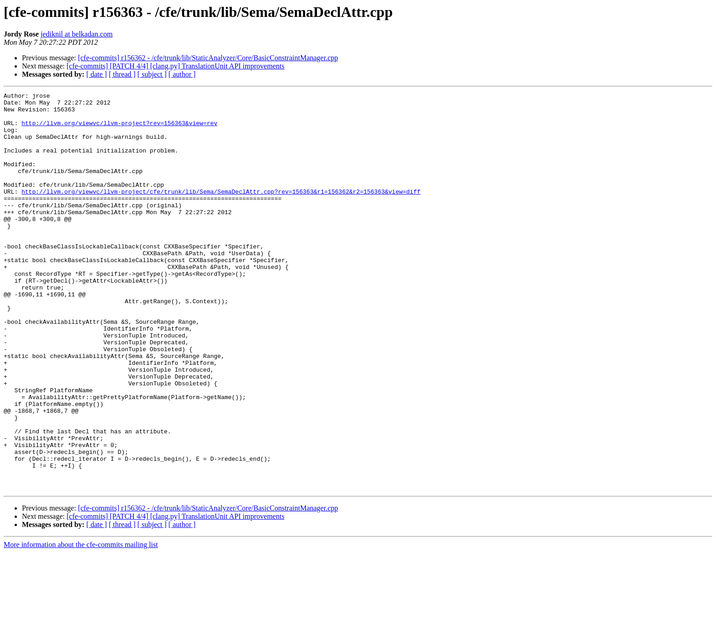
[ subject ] (152, 74)
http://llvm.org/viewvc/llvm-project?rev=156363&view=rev (119, 130)
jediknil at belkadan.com (77, 34)
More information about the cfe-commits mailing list (81, 624)
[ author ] (182, 74)
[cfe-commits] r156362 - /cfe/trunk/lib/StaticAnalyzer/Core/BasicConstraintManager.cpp (208, 58)
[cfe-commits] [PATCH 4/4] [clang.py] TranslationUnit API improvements (175, 66)
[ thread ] (122, 74)
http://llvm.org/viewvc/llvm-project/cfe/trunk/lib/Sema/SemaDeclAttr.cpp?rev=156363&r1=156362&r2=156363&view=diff (221, 212)
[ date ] (96, 74)
